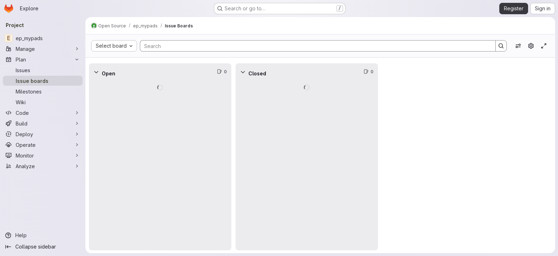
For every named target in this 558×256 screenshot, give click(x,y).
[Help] (43, 235)
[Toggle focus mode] (543, 46)
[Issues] (43, 70)
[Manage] (43, 49)
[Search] (314, 46)
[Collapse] (96, 72)
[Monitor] (43, 155)
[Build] (43, 123)
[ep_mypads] (43, 38)
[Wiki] (43, 102)
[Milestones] (43, 91)
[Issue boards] (43, 81)
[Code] (43, 113)
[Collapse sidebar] (43, 247)
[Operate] (43, 145)
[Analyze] (43, 166)
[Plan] (43, 59)
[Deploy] (43, 134)
